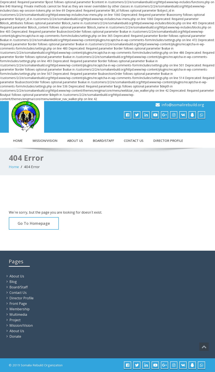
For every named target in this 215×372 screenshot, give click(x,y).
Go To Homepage (34, 223)
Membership (19, 309)
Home (18, 140)
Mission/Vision (45, 140)
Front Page (18, 303)
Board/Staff (103, 140)
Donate (15, 336)
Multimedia (18, 314)
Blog (13, 281)
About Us (75, 140)
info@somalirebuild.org (182, 104)
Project (15, 320)
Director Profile (168, 140)
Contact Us (133, 140)
